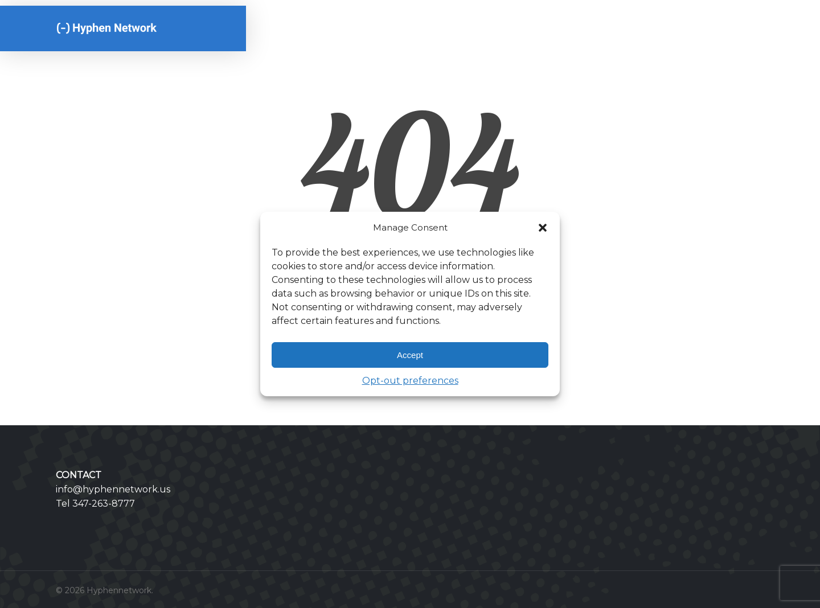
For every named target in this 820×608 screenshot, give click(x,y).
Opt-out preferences (410, 380)
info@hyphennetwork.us (113, 489)
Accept (410, 355)
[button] (542, 227)
